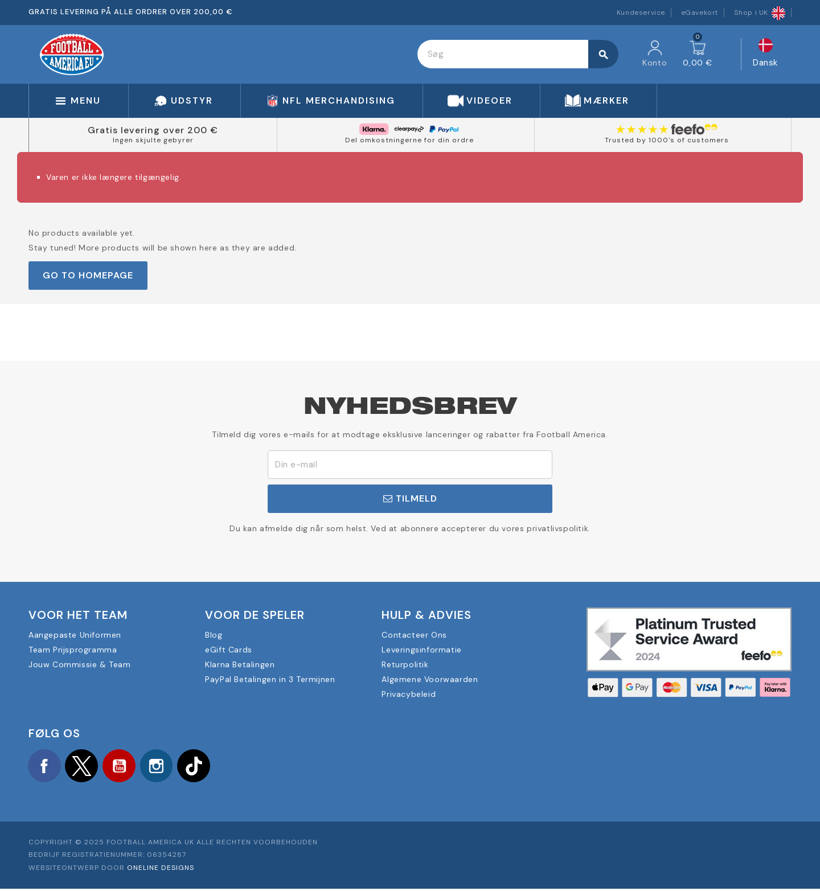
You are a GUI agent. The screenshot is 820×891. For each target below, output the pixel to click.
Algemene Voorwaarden (430, 679)
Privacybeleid (409, 694)
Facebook (45, 766)
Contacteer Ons (414, 635)
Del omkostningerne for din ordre (409, 140)
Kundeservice (641, 12)
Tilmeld (410, 498)
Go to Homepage (88, 275)
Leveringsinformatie (421, 649)
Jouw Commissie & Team (79, 664)
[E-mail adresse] (410, 464)
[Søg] (517, 54)
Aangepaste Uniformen (74, 635)
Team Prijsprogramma (72, 649)
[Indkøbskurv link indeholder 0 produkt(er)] (698, 54)
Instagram (165, 766)
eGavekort (699, 12)
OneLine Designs (160, 869)
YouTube (125, 766)
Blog (213, 635)
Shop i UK (759, 12)
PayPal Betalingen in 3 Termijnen (270, 679)
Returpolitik (405, 664)
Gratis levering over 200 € (153, 130)
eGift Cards (228, 649)
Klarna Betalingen (239, 664)
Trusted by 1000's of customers (667, 140)
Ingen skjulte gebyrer (153, 140)
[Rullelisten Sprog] (765, 54)
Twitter (85, 766)
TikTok (205, 766)
